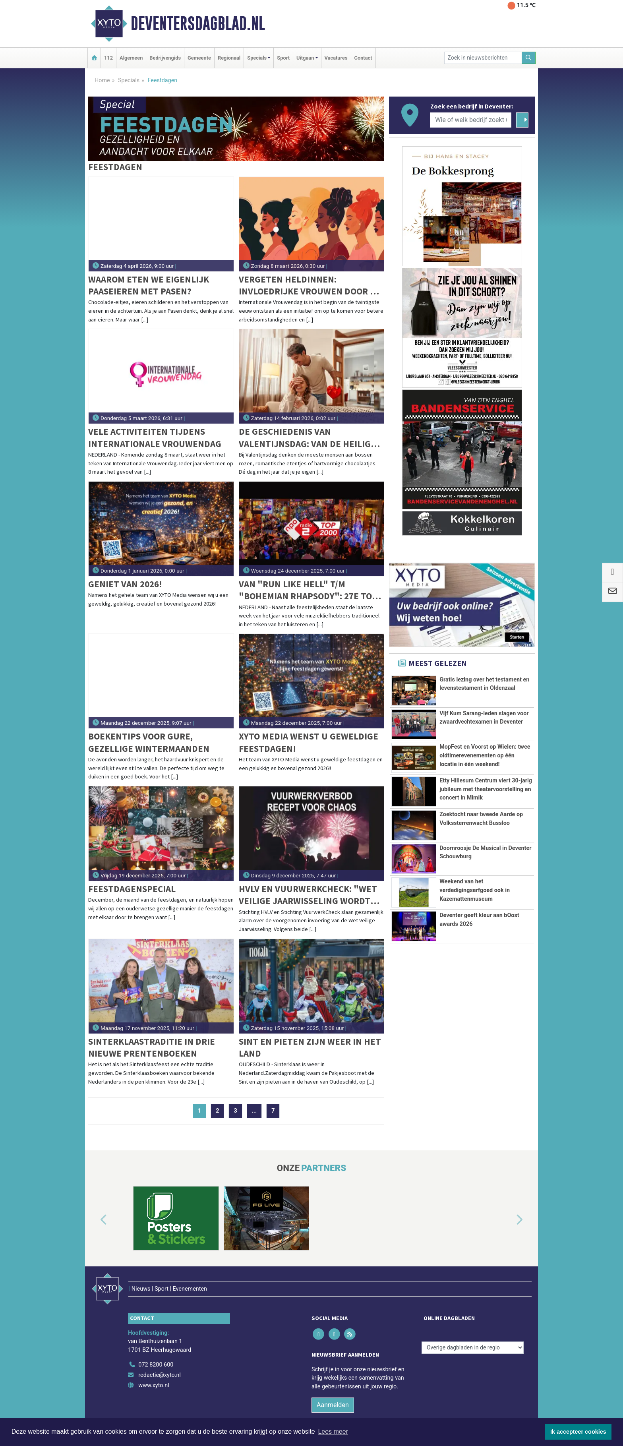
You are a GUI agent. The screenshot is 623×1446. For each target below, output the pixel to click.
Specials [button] (257, 58)
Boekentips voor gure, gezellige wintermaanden (148, 742)
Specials (128, 80)
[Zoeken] (529, 58)
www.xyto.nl (153, 1368)
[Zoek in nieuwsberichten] (483, 58)
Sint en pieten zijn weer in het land (310, 1047)
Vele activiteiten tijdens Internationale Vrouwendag (154, 437)
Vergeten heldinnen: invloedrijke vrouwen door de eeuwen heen (310, 285)
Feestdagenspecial (132, 888)
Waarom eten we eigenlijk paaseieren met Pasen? (148, 285)
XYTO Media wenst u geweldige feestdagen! (308, 742)
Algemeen (131, 58)
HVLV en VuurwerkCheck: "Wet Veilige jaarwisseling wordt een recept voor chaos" (308, 895)
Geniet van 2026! (125, 584)
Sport (283, 58)
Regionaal (229, 58)
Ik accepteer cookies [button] (578, 1432)
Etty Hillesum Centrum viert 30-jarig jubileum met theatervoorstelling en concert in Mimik (485, 789)
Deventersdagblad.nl (198, 23)
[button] (94, 1220)
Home (102, 80)
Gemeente (199, 58)
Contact (363, 58)
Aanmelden (333, 1388)
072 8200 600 (155, 1348)
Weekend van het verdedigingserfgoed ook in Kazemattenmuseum (474, 940)
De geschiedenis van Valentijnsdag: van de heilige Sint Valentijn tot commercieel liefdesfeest (307, 438)
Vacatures (336, 58)
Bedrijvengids (165, 58)
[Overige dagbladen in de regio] (473, 1330)
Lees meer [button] (333, 1431)
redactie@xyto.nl (159, 1358)
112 (108, 58)
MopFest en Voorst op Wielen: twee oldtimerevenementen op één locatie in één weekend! (484, 755)
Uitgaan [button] (305, 58)
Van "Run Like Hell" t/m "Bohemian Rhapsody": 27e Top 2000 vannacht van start (308, 590)
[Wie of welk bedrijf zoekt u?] (470, 120)
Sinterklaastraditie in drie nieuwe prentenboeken (151, 1047)
